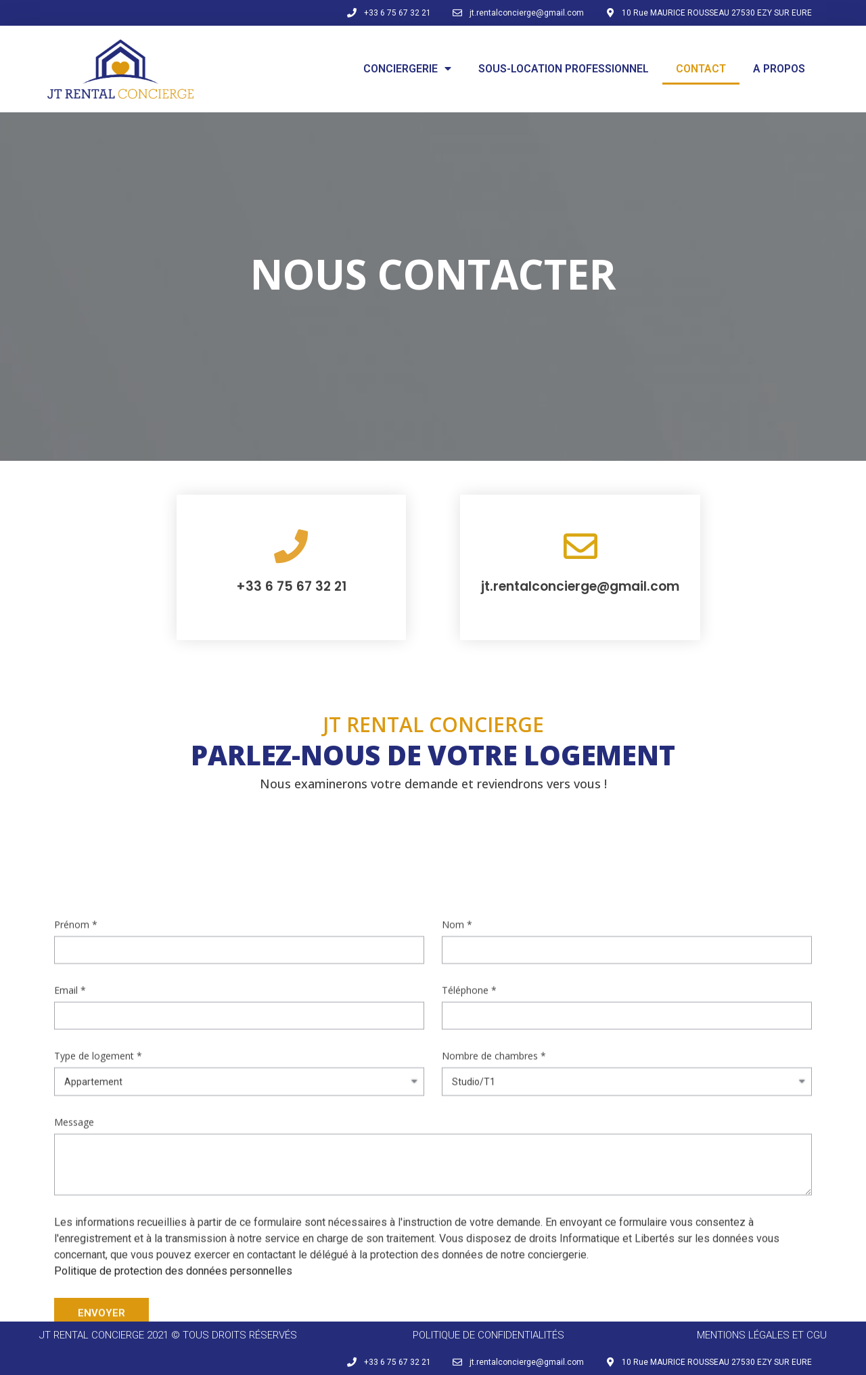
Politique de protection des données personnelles (173, 1243)
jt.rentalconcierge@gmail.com (580, 586)
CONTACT (701, 68)
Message (74, 1094)
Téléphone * (469, 962)
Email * (70, 962)
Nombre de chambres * (494, 1028)
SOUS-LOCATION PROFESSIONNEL (563, 68)
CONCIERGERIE (407, 68)
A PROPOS (779, 68)
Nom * (457, 897)
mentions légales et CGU (762, 1335)
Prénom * (75, 897)
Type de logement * (98, 1028)
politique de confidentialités (488, 1335)
